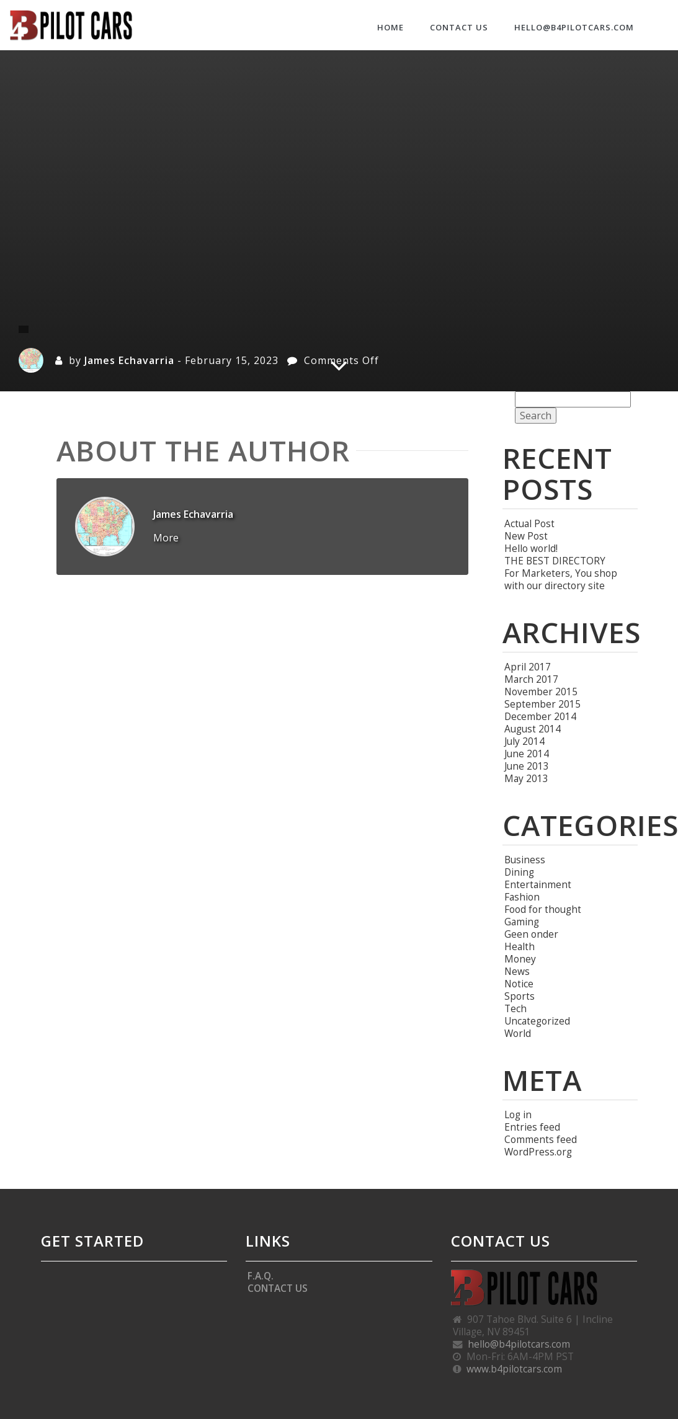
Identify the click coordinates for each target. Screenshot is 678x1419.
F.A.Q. (261, 1276)
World (517, 1033)
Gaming (521, 921)
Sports (519, 996)
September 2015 (542, 704)
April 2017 (527, 667)
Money (520, 959)
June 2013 (526, 766)
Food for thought (542, 909)
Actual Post (529, 523)
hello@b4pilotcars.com (574, 27)
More (166, 538)
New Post (526, 536)
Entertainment (537, 884)
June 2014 (526, 753)
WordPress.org (538, 1152)
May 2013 (526, 778)
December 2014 (540, 716)
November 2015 (541, 691)
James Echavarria (129, 360)
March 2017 (531, 679)
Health (519, 946)
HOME (390, 27)
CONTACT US (459, 27)
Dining (519, 872)
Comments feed (540, 1139)
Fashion (522, 897)
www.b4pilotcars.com (514, 1369)
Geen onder (531, 934)
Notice (518, 983)
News (517, 971)
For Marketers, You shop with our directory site (560, 579)
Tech (515, 1008)
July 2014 (524, 741)
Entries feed (532, 1127)
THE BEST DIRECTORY (554, 560)
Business (524, 859)
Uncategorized (537, 1021)
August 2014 (532, 729)
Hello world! (531, 548)
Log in (518, 1114)
